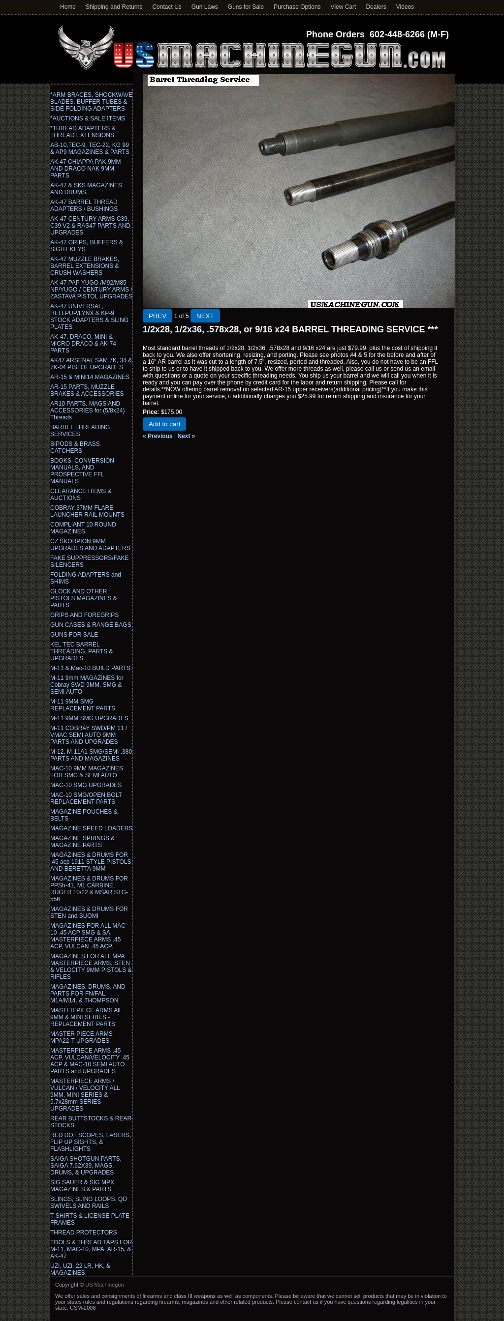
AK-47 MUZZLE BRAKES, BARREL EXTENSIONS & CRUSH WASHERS (84, 266)
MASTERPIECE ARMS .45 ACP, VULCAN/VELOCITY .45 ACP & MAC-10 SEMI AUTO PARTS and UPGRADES (89, 1061)
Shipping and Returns (114, 6)
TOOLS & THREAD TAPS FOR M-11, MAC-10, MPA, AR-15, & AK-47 (91, 1249)
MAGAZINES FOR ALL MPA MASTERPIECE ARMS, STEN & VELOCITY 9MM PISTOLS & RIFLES (91, 966)
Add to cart (164, 424)
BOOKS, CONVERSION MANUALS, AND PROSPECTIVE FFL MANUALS (82, 471)
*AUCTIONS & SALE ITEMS (87, 118)
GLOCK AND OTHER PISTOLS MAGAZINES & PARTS (83, 598)
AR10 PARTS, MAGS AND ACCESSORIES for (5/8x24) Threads (87, 410)
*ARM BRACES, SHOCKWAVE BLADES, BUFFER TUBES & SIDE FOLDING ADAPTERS (91, 101)
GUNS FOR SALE (74, 634)
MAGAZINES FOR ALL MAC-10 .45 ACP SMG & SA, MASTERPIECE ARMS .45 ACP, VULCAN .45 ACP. (88, 936)
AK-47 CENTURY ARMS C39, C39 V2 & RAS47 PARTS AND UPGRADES (90, 225)
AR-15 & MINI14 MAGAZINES (89, 377)
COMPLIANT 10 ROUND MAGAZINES (83, 528)
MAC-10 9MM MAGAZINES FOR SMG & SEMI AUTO (86, 772)
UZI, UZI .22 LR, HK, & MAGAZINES (80, 1269)
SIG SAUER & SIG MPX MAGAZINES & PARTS (82, 1186)
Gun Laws (204, 6)
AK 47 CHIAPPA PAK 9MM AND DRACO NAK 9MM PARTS (85, 168)
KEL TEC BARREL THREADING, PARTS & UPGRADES (81, 651)
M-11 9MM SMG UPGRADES (89, 718)
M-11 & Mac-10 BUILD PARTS (90, 668)
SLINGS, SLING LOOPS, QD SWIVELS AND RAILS (88, 1202)
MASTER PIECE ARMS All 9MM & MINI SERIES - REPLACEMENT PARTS (85, 1017)
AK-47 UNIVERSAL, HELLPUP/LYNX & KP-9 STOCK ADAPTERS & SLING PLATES (89, 316)
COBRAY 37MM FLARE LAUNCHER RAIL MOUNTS (87, 511)
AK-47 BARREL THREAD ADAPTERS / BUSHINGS (84, 205)
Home (68, 6)
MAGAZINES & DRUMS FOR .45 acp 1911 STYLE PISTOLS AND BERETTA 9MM (90, 861)
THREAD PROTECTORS (83, 1232)
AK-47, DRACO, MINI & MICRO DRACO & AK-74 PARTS (83, 343)
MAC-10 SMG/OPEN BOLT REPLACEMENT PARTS (86, 798)
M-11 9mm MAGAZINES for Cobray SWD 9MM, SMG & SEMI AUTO (87, 685)
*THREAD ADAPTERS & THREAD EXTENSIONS (83, 132)
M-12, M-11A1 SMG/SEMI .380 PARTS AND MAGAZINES (91, 755)
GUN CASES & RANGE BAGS (90, 624)
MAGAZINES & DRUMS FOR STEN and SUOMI (89, 912)
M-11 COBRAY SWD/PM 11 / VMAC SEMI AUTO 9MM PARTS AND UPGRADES (88, 735)
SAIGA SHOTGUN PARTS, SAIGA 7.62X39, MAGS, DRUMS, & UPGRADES (86, 1165)
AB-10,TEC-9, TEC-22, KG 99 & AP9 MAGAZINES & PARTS (89, 148)
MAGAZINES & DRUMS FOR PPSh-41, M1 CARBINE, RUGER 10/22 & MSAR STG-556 (89, 889)
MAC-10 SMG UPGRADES (86, 785)
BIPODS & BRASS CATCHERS (75, 447)
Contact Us (166, 6)
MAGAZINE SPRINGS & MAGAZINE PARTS (82, 842)
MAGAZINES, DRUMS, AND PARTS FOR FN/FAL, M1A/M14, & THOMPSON (88, 993)
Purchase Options (297, 6)
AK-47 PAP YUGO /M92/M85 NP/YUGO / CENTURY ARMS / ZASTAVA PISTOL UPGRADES (91, 289)
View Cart (343, 6)
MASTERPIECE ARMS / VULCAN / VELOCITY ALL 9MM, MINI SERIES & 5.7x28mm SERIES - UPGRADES (85, 1095)
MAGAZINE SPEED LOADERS (91, 828)
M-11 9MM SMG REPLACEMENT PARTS (82, 705)
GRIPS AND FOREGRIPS (84, 615)
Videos (405, 6)
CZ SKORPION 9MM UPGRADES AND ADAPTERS (90, 545)
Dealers (376, 6)
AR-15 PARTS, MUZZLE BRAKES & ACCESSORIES (87, 390)
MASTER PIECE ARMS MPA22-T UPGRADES (81, 1037)
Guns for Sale (246, 6)
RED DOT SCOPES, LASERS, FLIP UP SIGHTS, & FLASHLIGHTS (90, 1142)
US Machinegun (104, 1285)
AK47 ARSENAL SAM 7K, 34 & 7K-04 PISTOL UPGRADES (91, 364)
